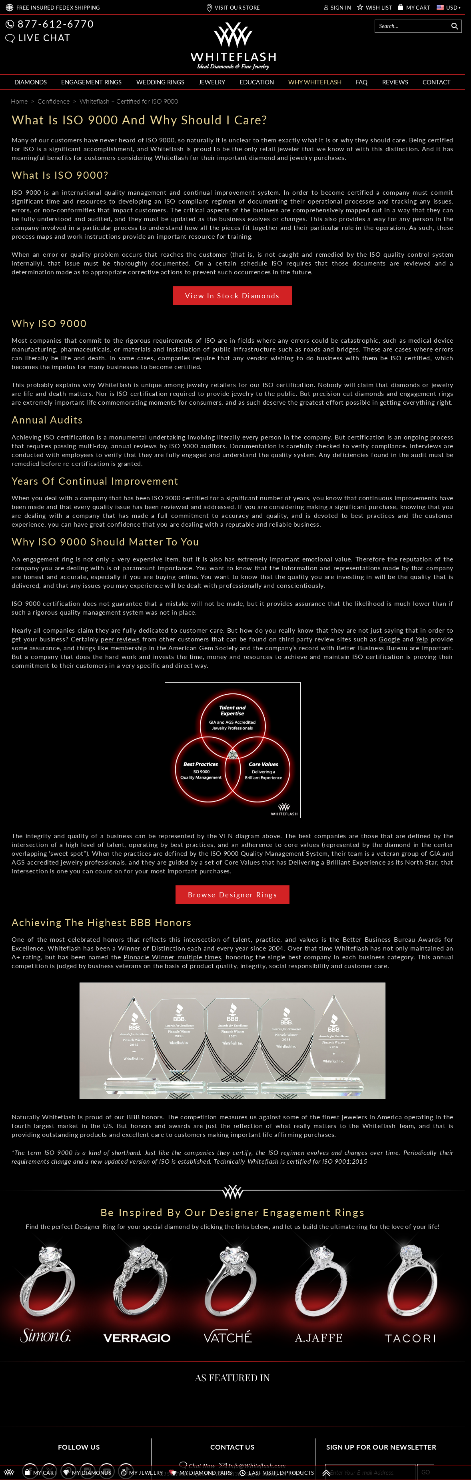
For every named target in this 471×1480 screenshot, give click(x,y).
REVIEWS (395, 82)
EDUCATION (256, 82)
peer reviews (120, 639)
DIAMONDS (30, 82)
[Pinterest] (418, 102)
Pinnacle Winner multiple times (172, 957)
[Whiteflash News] (433, 101)
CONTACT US (232, 1447)
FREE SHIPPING (58, 8)
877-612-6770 (56, 24)
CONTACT (437, 82)
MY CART (418, 8)
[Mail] (449, 102)
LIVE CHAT (44, 37)
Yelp (422, 639)
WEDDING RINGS (160, 82)
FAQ (361, 82)
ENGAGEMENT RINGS (91, 82)
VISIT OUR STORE (237, 8)
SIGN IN (341, 8)
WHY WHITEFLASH (314, 82)
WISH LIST (379, 8)
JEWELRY (212, 82)
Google (389, 639)
